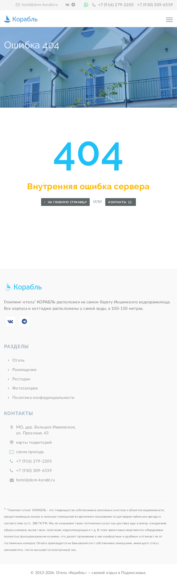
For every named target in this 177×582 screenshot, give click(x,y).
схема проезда (30, 452)
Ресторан (21, 379)
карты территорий (34, 443)
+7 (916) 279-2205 (116, 5)
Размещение (24, 370)
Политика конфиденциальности (43, 398)
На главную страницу (65, 202)
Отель (18, 360)
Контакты (119, 202)
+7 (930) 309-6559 (155, 5)
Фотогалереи (25, 388)
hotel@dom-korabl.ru (40, 5)
